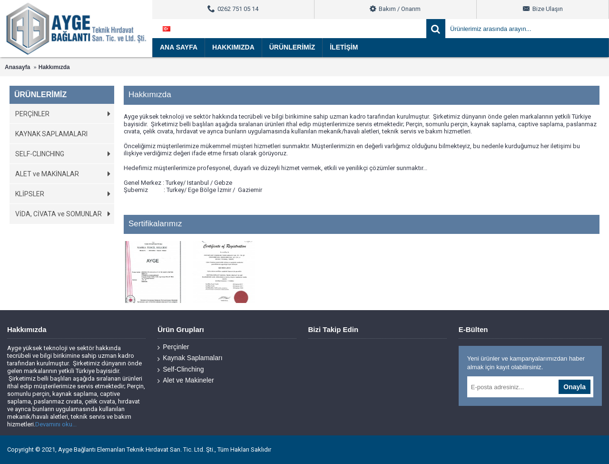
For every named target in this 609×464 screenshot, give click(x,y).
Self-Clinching (180, 369)
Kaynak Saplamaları (189, 358)
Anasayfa (17, 67)
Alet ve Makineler (185, 380)
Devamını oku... (56, 424)
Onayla (574, 387)
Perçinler (173, 347)
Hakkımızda (54, 67)
